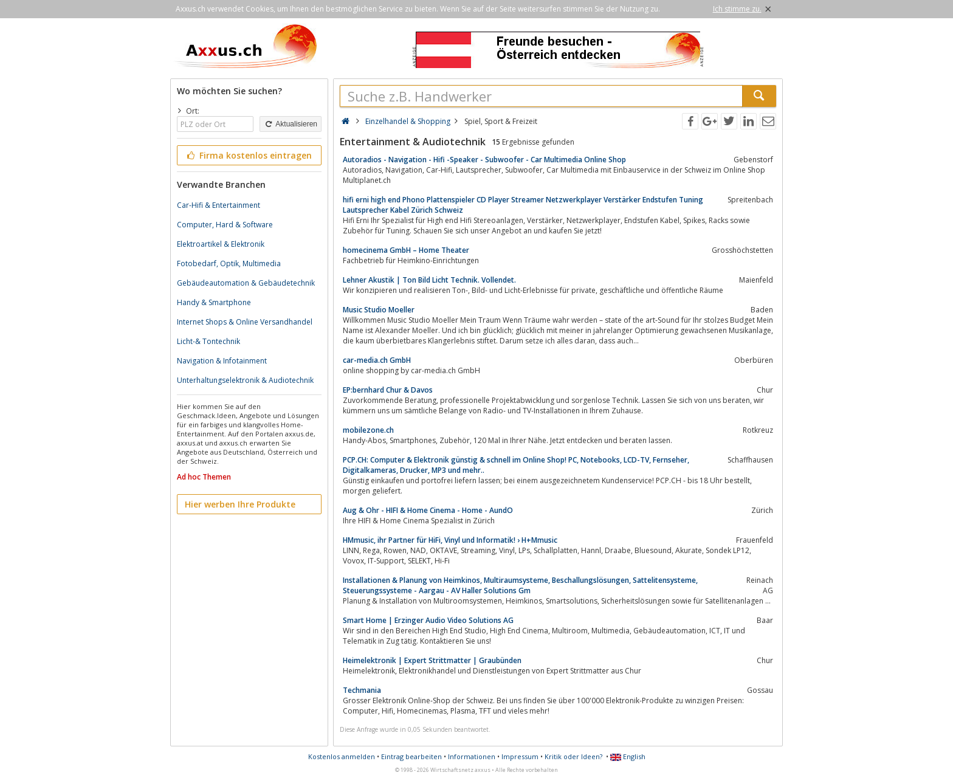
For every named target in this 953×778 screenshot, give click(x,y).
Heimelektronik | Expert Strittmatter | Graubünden (432, 660)
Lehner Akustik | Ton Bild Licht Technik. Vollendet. (429, 280)
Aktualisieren (290, 124)
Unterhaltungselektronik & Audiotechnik (245, 380)
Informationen (471, 756)
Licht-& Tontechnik (208, 341)
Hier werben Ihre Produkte (240, 504)
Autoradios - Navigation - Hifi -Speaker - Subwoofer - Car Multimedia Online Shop (484, 159)
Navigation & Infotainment (222, 361)
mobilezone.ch (368, 430)
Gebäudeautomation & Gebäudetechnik (246, 283)
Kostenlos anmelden (341, 756)
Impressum (519, 756)
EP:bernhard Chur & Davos (388, 390)
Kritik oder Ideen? (573, 756)
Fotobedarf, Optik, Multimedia (229, 263)
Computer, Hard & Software (225, 224)
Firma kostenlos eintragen (248, 155)
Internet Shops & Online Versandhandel (244, 322)
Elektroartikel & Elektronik (220, 244)
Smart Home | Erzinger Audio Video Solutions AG (428, 620)
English (627, 756)
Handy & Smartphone (214, 302)
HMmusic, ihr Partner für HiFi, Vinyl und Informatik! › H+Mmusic (450, 540)
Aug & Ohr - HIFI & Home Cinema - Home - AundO (428, 510)
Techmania (362, 690)
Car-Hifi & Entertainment (218, 205)
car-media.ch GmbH (377, 360)
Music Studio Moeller (379, 310)
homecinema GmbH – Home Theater (406, 250)
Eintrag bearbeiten (411, 756)
